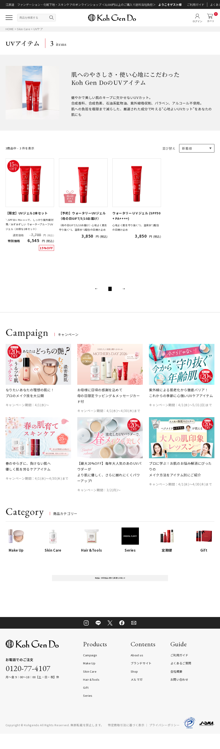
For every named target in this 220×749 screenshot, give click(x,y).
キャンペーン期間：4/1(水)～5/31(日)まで (180, 414)
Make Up (89, 678)
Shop (134, 686)
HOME (10, 29)
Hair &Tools (91, 695)
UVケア (38, 29)
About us (137, 670)
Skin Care (24, 29)
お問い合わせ (179, 695)
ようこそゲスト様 (170, 4)
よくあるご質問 (180, 678)
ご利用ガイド (195, 4)
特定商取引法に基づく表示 (126, 740)
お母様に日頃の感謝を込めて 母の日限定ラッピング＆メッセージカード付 (108, 405)
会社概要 (176, 686)
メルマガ (137, 695)
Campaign (90, 670)
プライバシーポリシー (164, 740)
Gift (85, 703)
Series (87, 711)
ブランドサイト (141, 678)
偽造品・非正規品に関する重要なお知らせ (110, 590)
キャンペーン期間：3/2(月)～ (99, 499)
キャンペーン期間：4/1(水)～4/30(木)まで (108, 420)
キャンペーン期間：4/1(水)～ (27, 414)
